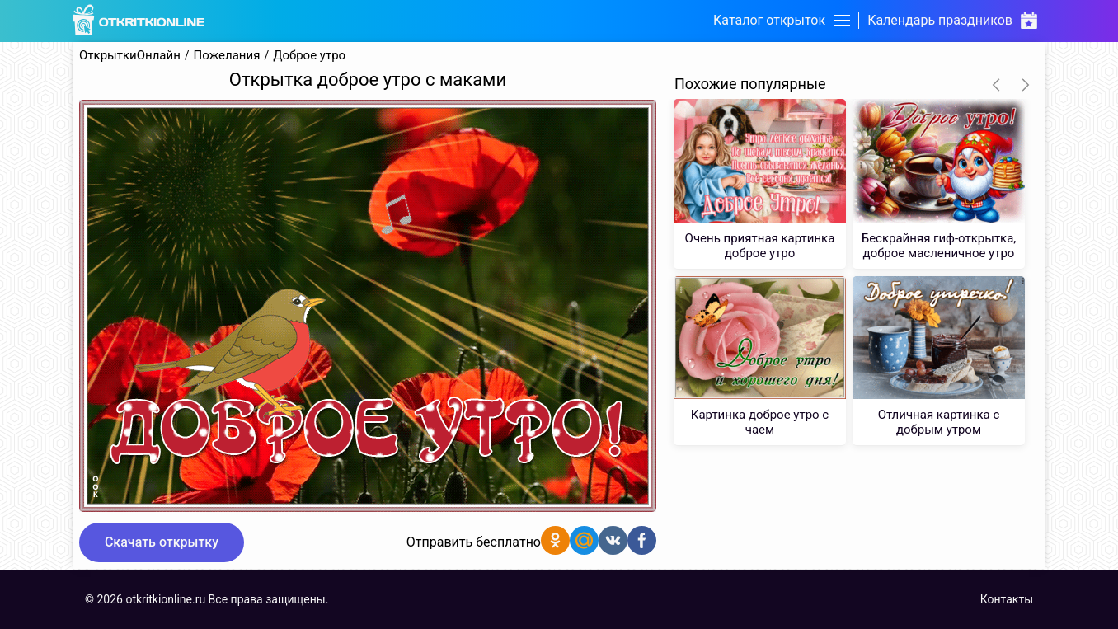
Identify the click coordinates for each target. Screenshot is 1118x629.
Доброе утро (309, 56)
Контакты (1006, 599)
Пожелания (227, 56)
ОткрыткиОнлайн (130, 56)
